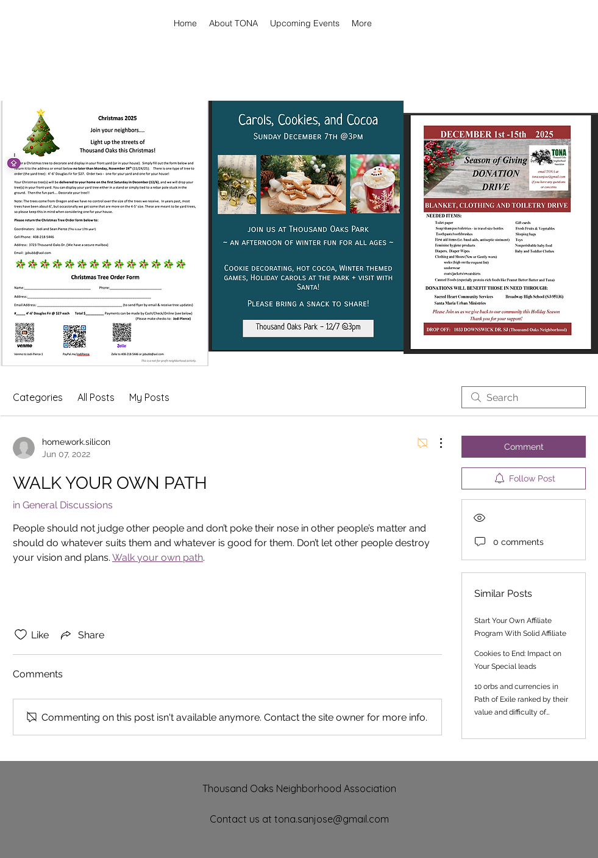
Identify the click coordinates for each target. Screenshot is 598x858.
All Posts (96, 397)
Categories (38, 397)
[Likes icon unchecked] (21, 634)
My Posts (149, 397)
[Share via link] (81, 634)
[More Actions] (434, 443)
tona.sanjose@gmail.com (331, 819)
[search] (523, 397)
